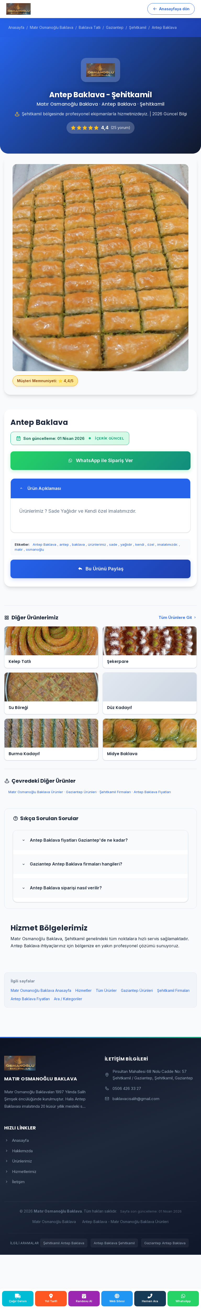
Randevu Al (84, 1298)
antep (64, 544)
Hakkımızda (18, 1150)
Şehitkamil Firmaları (115, 792)
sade (113, 544)
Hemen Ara (150, 1298)
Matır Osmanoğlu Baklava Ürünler (35, 792)
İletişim (14, 1181)
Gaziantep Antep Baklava (165, 1243)
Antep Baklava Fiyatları (152, 792)
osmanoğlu (35, 549)
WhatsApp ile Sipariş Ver (100, 460)
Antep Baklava (44, 544)
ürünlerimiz (97, 544)
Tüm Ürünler (106, 990)
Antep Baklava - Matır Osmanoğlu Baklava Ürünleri (125, 1221)
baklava (78, 544)
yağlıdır (126, 544)
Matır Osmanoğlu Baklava (54, 1221)
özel (150, 544)
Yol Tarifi (51, 1298)
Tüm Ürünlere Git (178, 617)
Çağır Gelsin (18, 1298)
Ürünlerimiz (18, 1161)
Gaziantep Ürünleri (81, 792)
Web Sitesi (117, 1298)
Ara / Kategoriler (68, 999)
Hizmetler (83, 990)
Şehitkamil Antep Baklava (63, 1243)
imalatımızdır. (167, 544)
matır (19, 549)
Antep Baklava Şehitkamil (114, 1243)
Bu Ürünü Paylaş (101, 568)
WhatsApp (183, 1298)
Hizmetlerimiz (20, 1171)
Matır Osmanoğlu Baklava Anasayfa (41, 990)
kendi (139, 544)
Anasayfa (16, 1140)
